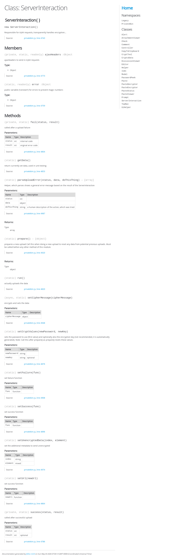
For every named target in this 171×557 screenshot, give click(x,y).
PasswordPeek (129, 77)
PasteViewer (128, 94)
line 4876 (41, 363)
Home (127, 8)
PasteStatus (128, 90)
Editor (125, 64)
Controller (127, 48)
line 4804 (41, 151)
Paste (124, 81)
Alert (124, 34)
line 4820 (41, 288)
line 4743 (41, 37)
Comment (126, 44)
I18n (124, 71)
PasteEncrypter (130, 87)
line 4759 (41, 105)
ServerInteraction (131, 100)
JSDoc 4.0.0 (30, 553)
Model (124, 74)
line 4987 (41, 213)
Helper (125, 67)
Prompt (125, 97)
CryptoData (127, 57)
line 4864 (41, 503)
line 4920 (41, 252)
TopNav (125, 104)
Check (124, 41)
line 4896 (41, 431)
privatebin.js (30, 37)
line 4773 (41, 75)
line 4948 (41, 322)
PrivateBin (127, 24)
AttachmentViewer (131, 38)
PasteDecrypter (130, 84)
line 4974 (41, 469)
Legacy (125, 20)
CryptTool (127, 54)
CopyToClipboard (130, 51)
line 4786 (41, 541)
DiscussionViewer (131, 61)
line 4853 (41, 171)
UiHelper (126, 107)
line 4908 (41, 397)
